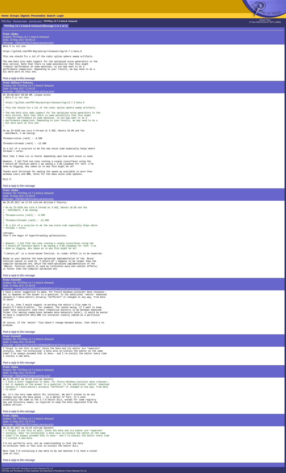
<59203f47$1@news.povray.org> (34, 42)
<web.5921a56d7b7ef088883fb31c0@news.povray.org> (48, 288)
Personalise (38, 15)
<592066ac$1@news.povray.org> (35, 91)
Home (5, 15)
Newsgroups (20, 21)
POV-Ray (6, 21)
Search (51, 15)
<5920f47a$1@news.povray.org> (34, 198)
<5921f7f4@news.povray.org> (33, 375)
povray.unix (35, 21)
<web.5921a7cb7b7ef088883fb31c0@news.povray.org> (48, 344)
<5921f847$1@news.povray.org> (34, 424)
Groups (14, 15)
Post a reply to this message (19, 78)
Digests (25, 15)
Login (60, 15)
